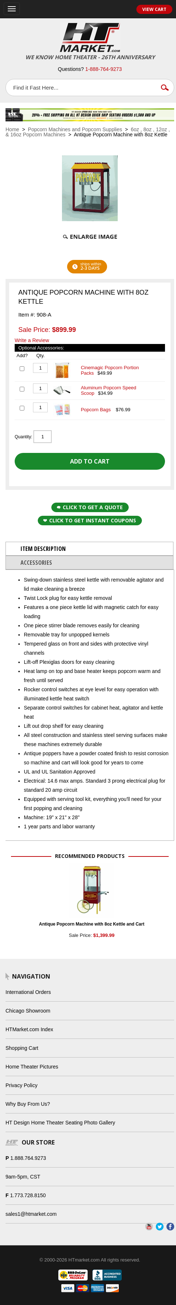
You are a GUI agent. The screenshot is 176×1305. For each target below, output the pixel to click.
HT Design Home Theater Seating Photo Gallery (60, 1123)
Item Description (43, 549)
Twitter (160, 1226)
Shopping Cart (22, 1048)
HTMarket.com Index (29, 1029)
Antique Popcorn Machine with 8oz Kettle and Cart (91, 924)
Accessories (36, 563)
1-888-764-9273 (103, 69)
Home (12, 129)
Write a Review (32, 340)
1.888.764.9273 (28, 1158)
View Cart (154, 9)
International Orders (28, 992)
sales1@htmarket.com (31, 1214)
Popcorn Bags (96, 409)
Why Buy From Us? (28, 1104)
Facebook (170, 1226)
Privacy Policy (21, 1085)
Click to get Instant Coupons (89, 520)
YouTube (149, 1226)
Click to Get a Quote (90, 507)
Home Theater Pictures (32, 1067)
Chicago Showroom (28, 1011)
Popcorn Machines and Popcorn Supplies (75, 129)
